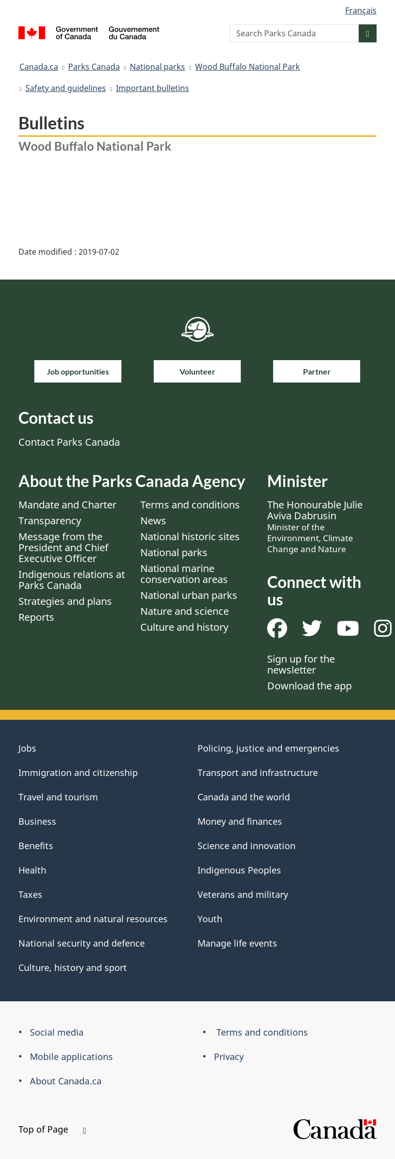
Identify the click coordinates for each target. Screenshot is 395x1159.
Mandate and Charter (67, 504)
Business (37, 821)
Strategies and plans (65, 601)
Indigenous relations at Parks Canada (71, 580)
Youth (210, 919)
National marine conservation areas (184, 574)
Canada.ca (38, 66)
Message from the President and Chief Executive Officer (63, 547)
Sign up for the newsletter (301, 664)
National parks (157, 66)
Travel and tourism (58, 797)
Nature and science (184, 611)
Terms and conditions (190, 504)
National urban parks (188, 595)
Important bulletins (152, 88)
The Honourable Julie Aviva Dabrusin (315, 526)
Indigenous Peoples (239, 870)
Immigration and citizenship (78, 772)
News (153, 520)
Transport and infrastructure (258, 772)
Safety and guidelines (65, 88)
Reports (36, 617)
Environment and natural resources (93, 919)
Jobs (27, 748)
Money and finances (240, 821)
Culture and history (184, 627)
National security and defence (81, 943)
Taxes (30, 894)
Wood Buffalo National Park (247, 66)
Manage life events (237, 943)
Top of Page (52, 1129)
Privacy (229, 1056)
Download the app (309, 685)
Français (361, 10)
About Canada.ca (65, 1081)
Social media (57, 1032)
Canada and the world (244, 797)
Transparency (49, 520)
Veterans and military (243, 894)
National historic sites (190, 536)
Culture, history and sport (72, 967)
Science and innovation (247, 846)
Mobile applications (71, 1056)
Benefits (35, 846)
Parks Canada (94, 66)
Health (32, 870)
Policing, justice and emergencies (268, 748)
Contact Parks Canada (69, 442)
